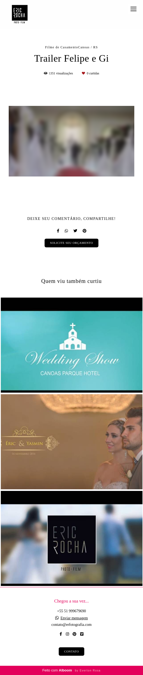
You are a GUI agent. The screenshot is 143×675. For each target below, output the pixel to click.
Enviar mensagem (74, 618)
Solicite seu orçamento (71, 242)
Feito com (71, 670)
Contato (71, 651)
